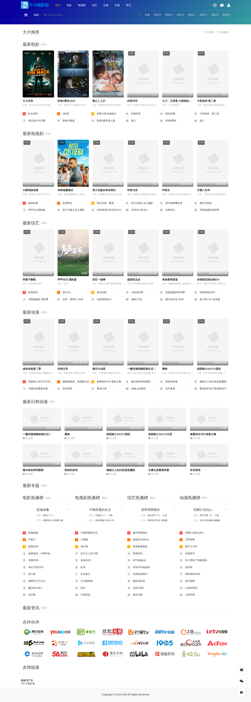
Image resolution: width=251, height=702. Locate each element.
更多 (44, 44)
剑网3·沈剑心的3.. (192, 532)
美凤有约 (135, 553)
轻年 (80, 588)
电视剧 (82, 5)
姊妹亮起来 (136, 581)
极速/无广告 (27, 680)
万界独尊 (187, 539)
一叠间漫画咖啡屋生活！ (141, 368)
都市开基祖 (203, 203)
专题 (117, 5)
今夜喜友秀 (134, 292)
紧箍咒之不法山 (34, 581)
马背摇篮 (82, 594)
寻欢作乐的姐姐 (138, 567)
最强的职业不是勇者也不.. (211, 388)
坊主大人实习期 (86, 553)
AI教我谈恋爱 (30, 190)
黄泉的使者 (169, 381)
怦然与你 (132, 190)
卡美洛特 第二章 (206, 100)
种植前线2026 (204, 292)
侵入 (131, 120)
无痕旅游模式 (137, 574)
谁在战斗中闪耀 (34, 120)
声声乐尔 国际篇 (67, 279)
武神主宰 (63, 368)
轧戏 (80, 567)
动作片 (157, 14)
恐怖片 (192, 14)
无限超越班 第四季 (35, 299)
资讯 (128, 5)
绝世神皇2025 (190, 574)
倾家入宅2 (134, 299)
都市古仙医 (98, 368)
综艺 (94, 5)
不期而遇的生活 (100, 509)
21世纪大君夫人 (137, 210)
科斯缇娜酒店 (65, 190)
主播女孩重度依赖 (35, 388)
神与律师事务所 (171, 203)
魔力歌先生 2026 (172, 299)
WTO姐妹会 (136, 560)
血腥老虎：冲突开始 (36, 553)
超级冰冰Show (138, 539)
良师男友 (64, 203)
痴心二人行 (98, 100)
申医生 (166, 190)
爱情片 (169, 14)
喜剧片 (215, 14)
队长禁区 (30, 113)
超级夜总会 (133, 279)
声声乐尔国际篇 (34, 210)
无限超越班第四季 (206, 210)
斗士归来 (28, 100)
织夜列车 (132, 100)
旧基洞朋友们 (101, 299)
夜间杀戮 (167, 113)
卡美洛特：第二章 (206, 113)
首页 (57, 5)
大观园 (81, 539)
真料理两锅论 (150, 509)
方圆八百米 (203, 190)
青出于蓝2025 (33, 567)
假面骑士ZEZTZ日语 (36, 381)
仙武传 (186, 567)
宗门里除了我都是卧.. (194, 560)
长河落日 (82, 574)
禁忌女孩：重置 (102, 203)
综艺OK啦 (135, 588)
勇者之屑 (99, 388)
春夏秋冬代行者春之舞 (106, 381)
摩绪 (164, 368)
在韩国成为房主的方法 (106, 210)
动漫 (105, 5)
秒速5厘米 (168, 120)
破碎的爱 (30, 203)
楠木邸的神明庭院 (138, 381)
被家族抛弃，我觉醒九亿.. (74, 381)
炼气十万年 (188, 546)
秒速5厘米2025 (66, 100)
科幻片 (180, 14)
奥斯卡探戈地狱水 (103, 113)
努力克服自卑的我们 (104, 190)
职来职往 (30, 292)
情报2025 (31, 546)
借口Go (64, 292)
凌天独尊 (187, 581)
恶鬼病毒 (43, 509)
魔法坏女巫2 (32, 588)
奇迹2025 (83, 560)
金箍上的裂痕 (136, 388)
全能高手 (187, 553)
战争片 (203, 14)
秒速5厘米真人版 (103, 120)
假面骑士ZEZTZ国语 (209, 368)
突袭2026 (31, 560)
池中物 (81, 546)
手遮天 (29, 539)
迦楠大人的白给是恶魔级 (210, 381)
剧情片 (226, 14)
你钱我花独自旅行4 (208, 279)
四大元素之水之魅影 (139, 203)
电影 (69, 5)
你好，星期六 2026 (70, 299)
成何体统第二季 (32, 368)
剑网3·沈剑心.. (203, 509)
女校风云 (167, 210)
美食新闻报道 (170, 279)
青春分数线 (66, 120)
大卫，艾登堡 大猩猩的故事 (178, 100)
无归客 (29, 594)
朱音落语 (64, 388)
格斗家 (29, 574)
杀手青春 (167, 388)
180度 (63, 113)
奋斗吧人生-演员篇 (207, 299)
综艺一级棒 (98, 279)
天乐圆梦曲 (84, 581)
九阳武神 (187, 594)
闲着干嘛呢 (29, 279)
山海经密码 (188, 588)
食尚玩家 (99, 292)
